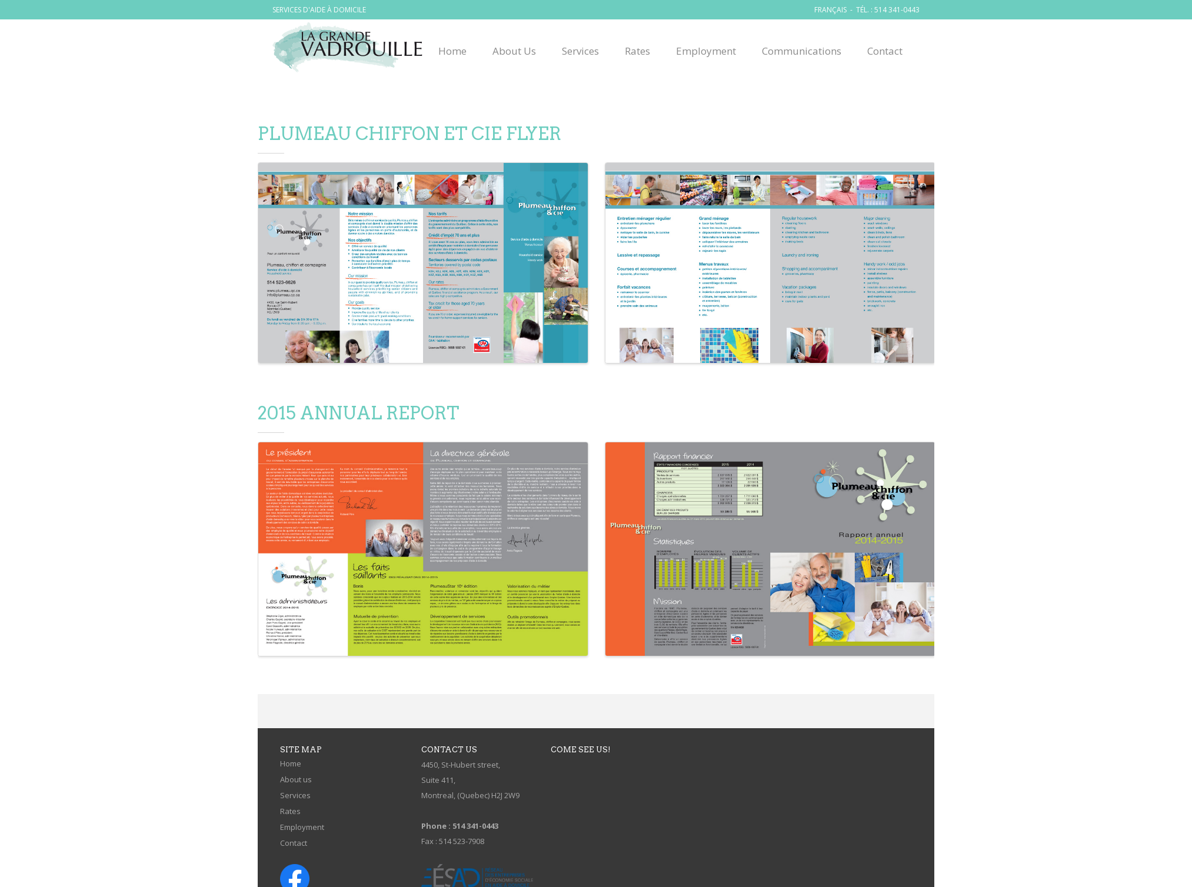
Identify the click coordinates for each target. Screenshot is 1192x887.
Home (290, 763)
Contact (293, 843)
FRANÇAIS (830, 10)
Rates (290, 811)
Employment (302, 827)
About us (296, 779)
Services (295, 795)
